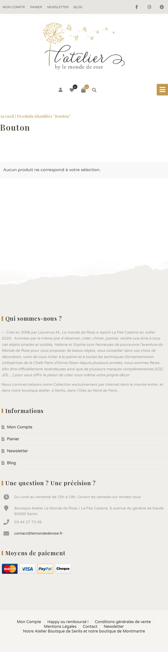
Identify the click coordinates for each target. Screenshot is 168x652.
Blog (78, 7)
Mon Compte (14, 7)
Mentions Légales (60, 626)
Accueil (7, 116)
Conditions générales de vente (123, 622)
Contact (90, 626)
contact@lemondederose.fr (38, 533)
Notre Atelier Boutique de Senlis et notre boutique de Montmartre (84, 631)
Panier (36, 7)
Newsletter (58, 7)
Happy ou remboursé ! (67, 622)
